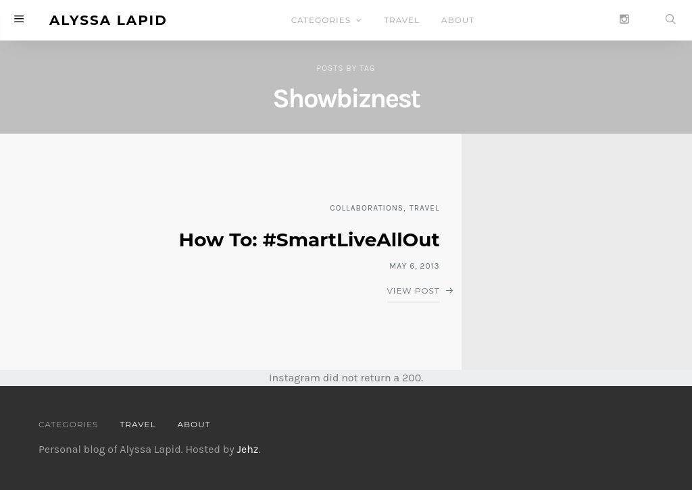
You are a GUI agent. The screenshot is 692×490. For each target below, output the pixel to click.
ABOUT (457, 20)
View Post (413, 290)
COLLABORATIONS (366, 208)
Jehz (247, 449)
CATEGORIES (321, 20)
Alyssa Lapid (108, 20)
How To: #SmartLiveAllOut (309, 239)
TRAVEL (402, 20)
